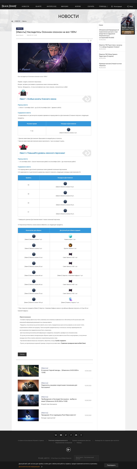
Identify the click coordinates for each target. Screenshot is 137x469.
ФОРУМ (78, 6)
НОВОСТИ (25, 6)
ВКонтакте (56, 436)
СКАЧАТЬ (91, 6)
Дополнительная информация (29, 467)
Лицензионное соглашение (63, 443)
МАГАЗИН (64, 6)
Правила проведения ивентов (81, 441)
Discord (76, 436)
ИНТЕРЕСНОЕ (51, 6)
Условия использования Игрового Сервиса (31, 441)
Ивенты (24, 21)
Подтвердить (111, 465)
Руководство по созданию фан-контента (107, 441)
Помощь (79, 443)
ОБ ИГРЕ (38, 6)
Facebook (71, 436)
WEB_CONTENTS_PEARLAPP (81, 436)
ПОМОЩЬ (103, 6)
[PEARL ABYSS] (44, 459)
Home (12, 21)
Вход (131, 6)
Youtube (61, 436)
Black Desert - (85, 459)
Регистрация (118, 6)
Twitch (66, 436)
